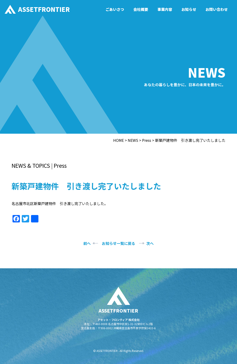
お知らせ (188, 9)
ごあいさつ (115, 9)
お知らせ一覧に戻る (118, 243)
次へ (150, 243)
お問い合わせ (217, 9)
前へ (87, 243)
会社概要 (140, 9)
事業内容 (164, 9)
